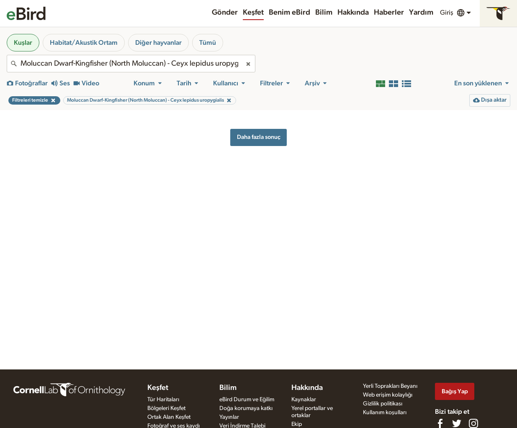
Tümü (207, 42)
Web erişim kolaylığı (387, 395)
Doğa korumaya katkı (246, 408)
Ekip (296, 424)
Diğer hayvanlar (158, 42)
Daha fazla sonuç (258, 137)
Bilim (323, 12)
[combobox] (131, 63)
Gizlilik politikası (382, 404)
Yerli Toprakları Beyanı (390, 386)
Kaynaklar (303, 399)
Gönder (225, 12)
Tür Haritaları (163, 399)
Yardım (421, 12)
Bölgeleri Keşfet (166, 408)
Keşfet (253, 12)
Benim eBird (289, 12)
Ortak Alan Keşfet (168, 417)
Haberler (389, 12)
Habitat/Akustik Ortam (84, 42)
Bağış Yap (455, 391)
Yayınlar (229, 417)
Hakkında (353, 12)
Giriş (446, 12)
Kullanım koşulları (384, 412)
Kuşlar (23, 42)
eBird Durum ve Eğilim (246, 399)
